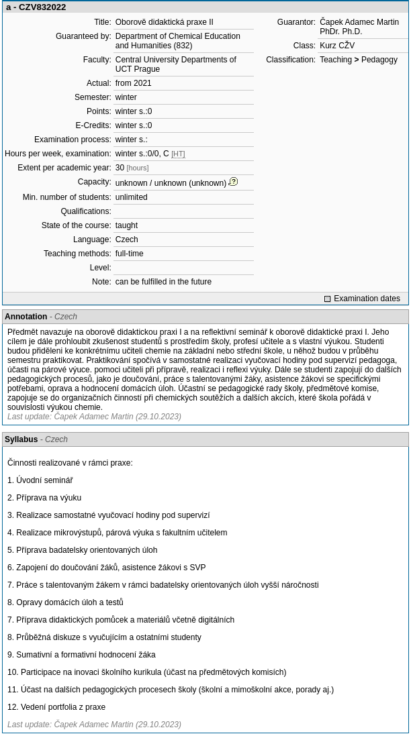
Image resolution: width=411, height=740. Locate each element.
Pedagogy (379, 59)
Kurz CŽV (337, 45)
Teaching (336, 59)
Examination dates (367, 298)
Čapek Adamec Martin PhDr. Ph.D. (359, 26)
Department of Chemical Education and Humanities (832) (178, 41)
